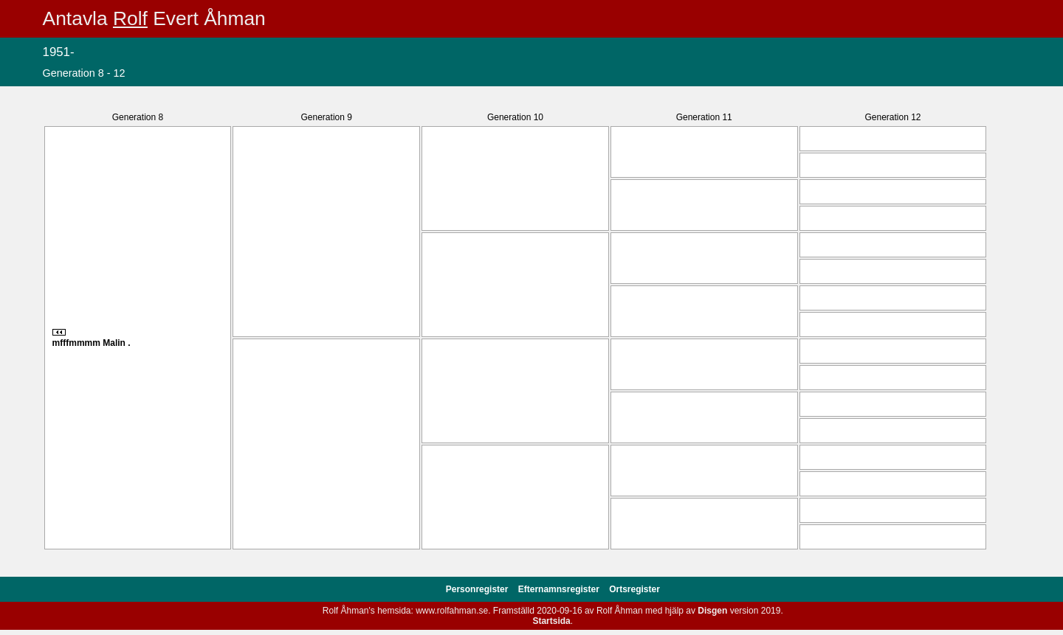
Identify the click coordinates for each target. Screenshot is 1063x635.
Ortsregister (634, 589)
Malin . (116, 343)
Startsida (551, 621)
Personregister (478, 589)
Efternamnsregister (560, 589)
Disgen (712, 610)
